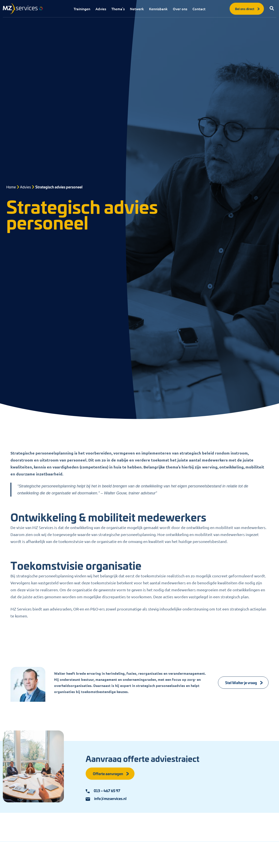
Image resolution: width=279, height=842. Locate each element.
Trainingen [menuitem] (82, 8)
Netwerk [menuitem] (137, 8)
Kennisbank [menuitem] (158, 8)
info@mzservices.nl (106, 798)
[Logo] (23, 8)
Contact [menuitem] (199, 8)
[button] (272, 8)
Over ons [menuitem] (180, 8)
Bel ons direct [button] (247, 8)
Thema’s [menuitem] (118, 8)
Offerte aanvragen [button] (111, 773)
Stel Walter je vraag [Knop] (244, 682)
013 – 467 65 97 (103, 790)
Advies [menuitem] (100, 8)
